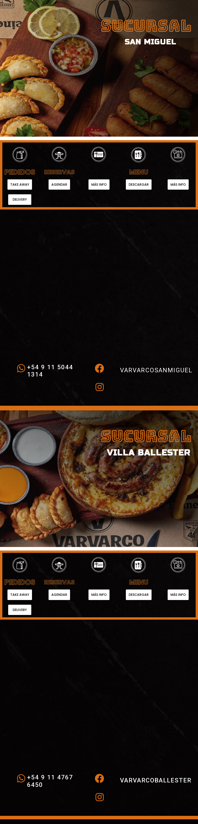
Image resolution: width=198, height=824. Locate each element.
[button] (19, 184)
